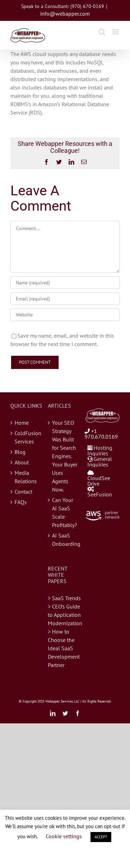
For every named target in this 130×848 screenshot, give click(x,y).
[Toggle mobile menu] (116, 32)
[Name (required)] (65, 282)
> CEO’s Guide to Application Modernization (65, 615)
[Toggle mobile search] (101, 32)
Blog (20, 451)
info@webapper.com (65, 13)
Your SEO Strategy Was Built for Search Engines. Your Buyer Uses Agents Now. (64, 456)
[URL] (65, 314)
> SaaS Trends (64, 598)
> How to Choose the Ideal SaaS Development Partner (64, 648)
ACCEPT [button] (101, 836)
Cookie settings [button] (64, 836)
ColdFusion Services (28, 437)
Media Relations (26, 477)
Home (22, 422)
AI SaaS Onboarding (65, 539)
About (22, 462)
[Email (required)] (65, 298)
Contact (23, 491)
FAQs (21, 501)
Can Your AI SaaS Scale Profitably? (64, 512)
